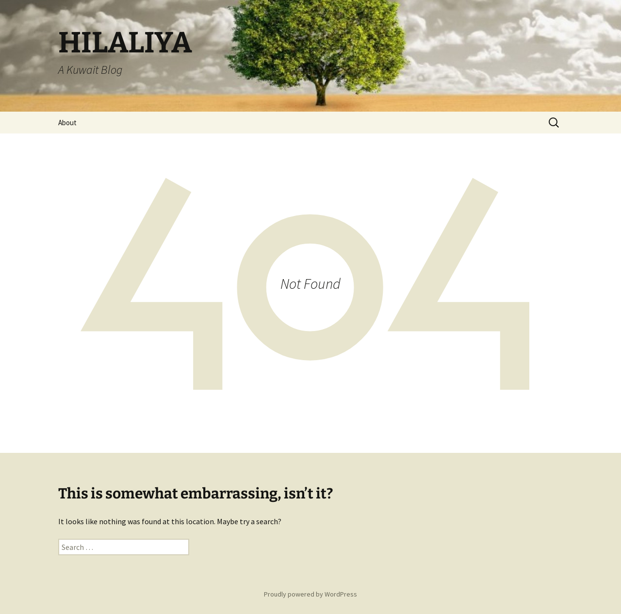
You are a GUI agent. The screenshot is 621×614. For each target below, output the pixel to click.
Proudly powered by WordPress (310, 594)
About (67, 122)
